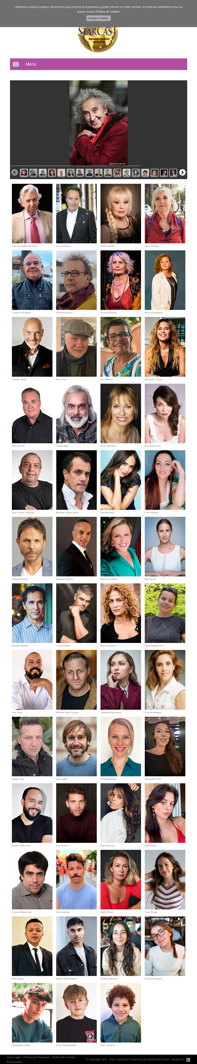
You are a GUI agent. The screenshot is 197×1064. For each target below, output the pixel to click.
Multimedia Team (158, 1059)
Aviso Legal (14, 1057)
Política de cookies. (108, 11)
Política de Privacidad (36, 1057)
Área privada (14, 1062)
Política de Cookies (63, 1057)
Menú (31, 64)
